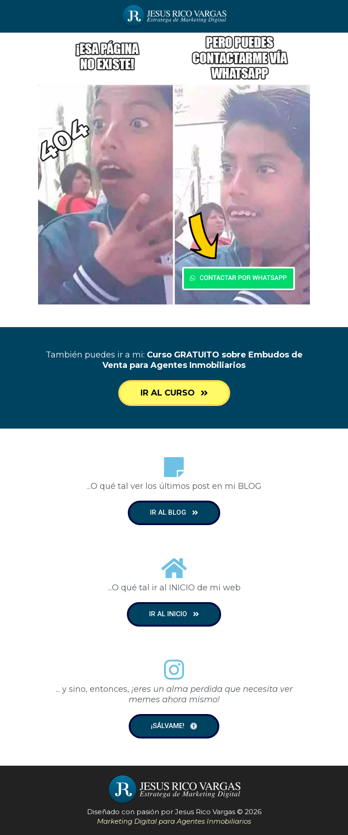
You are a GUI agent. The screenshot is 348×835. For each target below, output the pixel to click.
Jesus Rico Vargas (205, 811)
